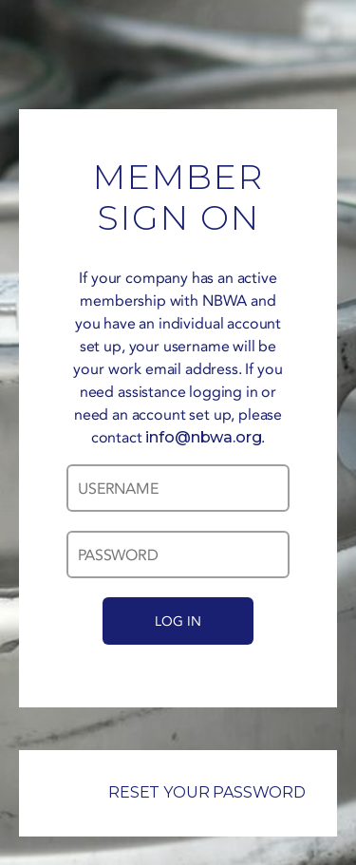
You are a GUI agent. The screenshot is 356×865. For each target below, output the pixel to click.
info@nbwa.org (203, 437)
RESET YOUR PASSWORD (178, 792)
